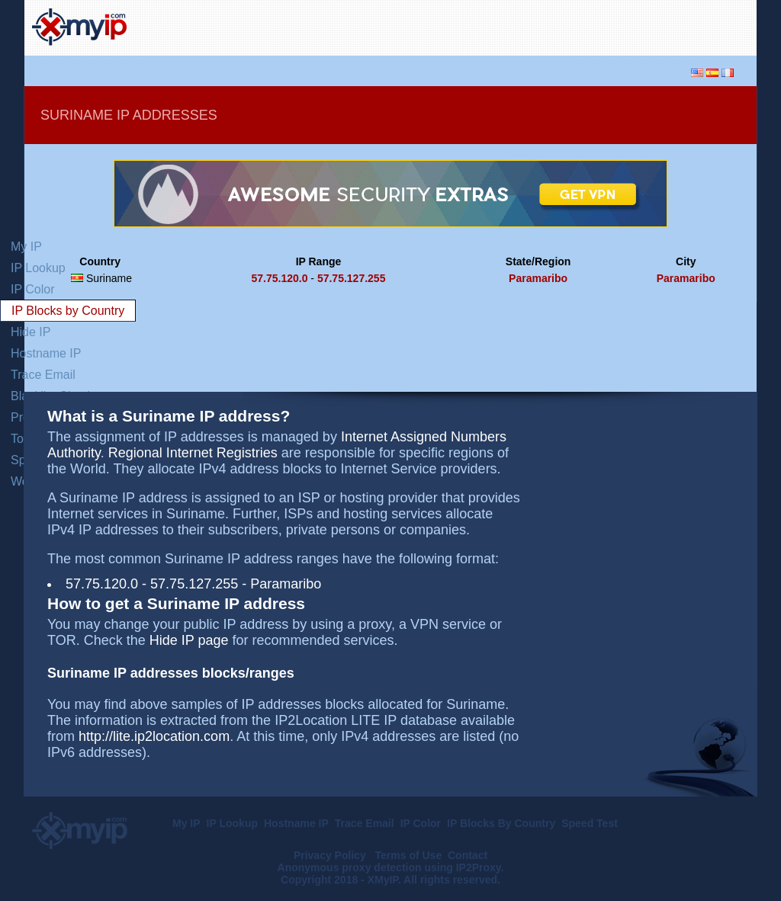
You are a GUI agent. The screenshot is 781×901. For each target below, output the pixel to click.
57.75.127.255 (351, 278)
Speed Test (589, 823)
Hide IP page (189, 640)
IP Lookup (38, 267)
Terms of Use (408, 855)
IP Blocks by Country (67, 310)
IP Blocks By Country (501, 823)
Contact (467, 855)
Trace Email (43, 374)
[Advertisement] (570, 26)
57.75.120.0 (279, 278)
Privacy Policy (331, 855)
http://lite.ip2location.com (154, 736)
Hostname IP (46, 353)
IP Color (33, 289)
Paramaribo (538, 278)
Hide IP (30, 331)
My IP (26, 246)
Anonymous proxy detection (350, 867)
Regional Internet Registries (193, 452)
